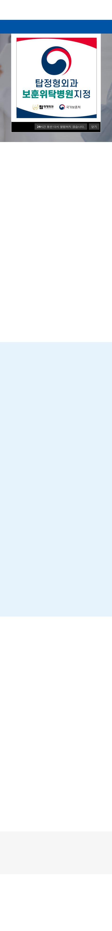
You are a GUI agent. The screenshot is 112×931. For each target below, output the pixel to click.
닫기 (94, 127)
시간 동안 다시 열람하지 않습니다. (61, 127)
